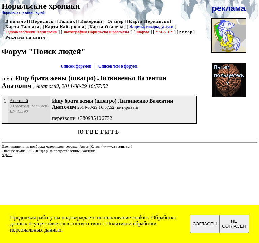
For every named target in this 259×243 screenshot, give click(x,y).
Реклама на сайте (25, 37)
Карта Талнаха (22, 26)
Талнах (67, 21)
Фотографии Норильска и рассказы (96, 32)
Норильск (42, 21)
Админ (7, 155)
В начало (15, 21)
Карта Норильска (149, 21)
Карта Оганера (106, 26)
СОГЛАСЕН (205, 223)
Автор (186, 31)
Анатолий (19, 100)
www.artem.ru (116, 146)
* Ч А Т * (164, 32)
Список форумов (76, 66)
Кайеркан (91, 21)
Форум (143, 32)
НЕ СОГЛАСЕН (234, 224)
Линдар (40, 150)
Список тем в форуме (118, 66)
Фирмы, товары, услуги (151, 26)
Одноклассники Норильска (31, 32)
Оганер (115, 21)
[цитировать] (127, 107)
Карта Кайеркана (64, 26)
